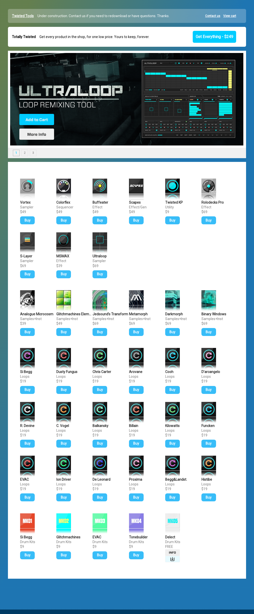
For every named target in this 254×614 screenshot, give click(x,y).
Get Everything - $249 (214, 36)
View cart (229, 16)
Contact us (212, 16)
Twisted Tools (23, 16)
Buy (28, 220)
